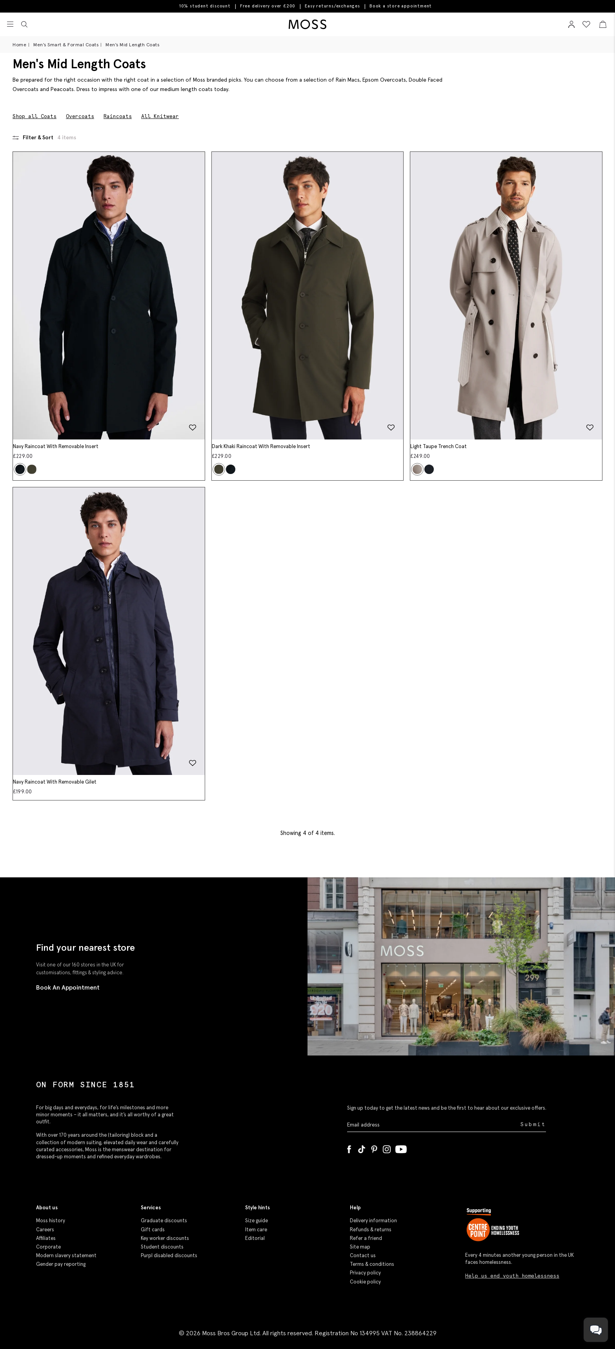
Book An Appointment (68, 987)
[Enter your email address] (433, 1125)
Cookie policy (365, 1281)
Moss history (50, 1220)
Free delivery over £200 (267, 6)
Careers (45, 1229)
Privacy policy (365, 1272)
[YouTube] (401, 1148)
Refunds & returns (370, 1229)
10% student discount (205, 6)
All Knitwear (160, 116)
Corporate (48, 1246)
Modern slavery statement (66, 1255)
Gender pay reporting (61, 1264)
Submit (533, 1124)
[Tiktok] (362, 1148)
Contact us (363, 1255)
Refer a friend (366, 1238)
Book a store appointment (400, 6)
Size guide (256, 1220)
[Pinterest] (374, 1148)
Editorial (255, 1238)
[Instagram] (387, 1148)
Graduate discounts (164, 1220)
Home (19, 44)
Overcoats (80, 116)
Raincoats (118, 116)
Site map (360, 1246)
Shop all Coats (34, 116)
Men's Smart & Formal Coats (65, 44)
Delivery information (373, 1220)
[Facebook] (349, 1148)
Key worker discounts (165, 1238)
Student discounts (162, 1246)
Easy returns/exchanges (332, 6)
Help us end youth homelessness (512, 1275)
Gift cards (153, 1229)
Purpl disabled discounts (169, 1255)
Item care (256, 1229)
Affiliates (46, 1238)
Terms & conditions (372, 1264)
